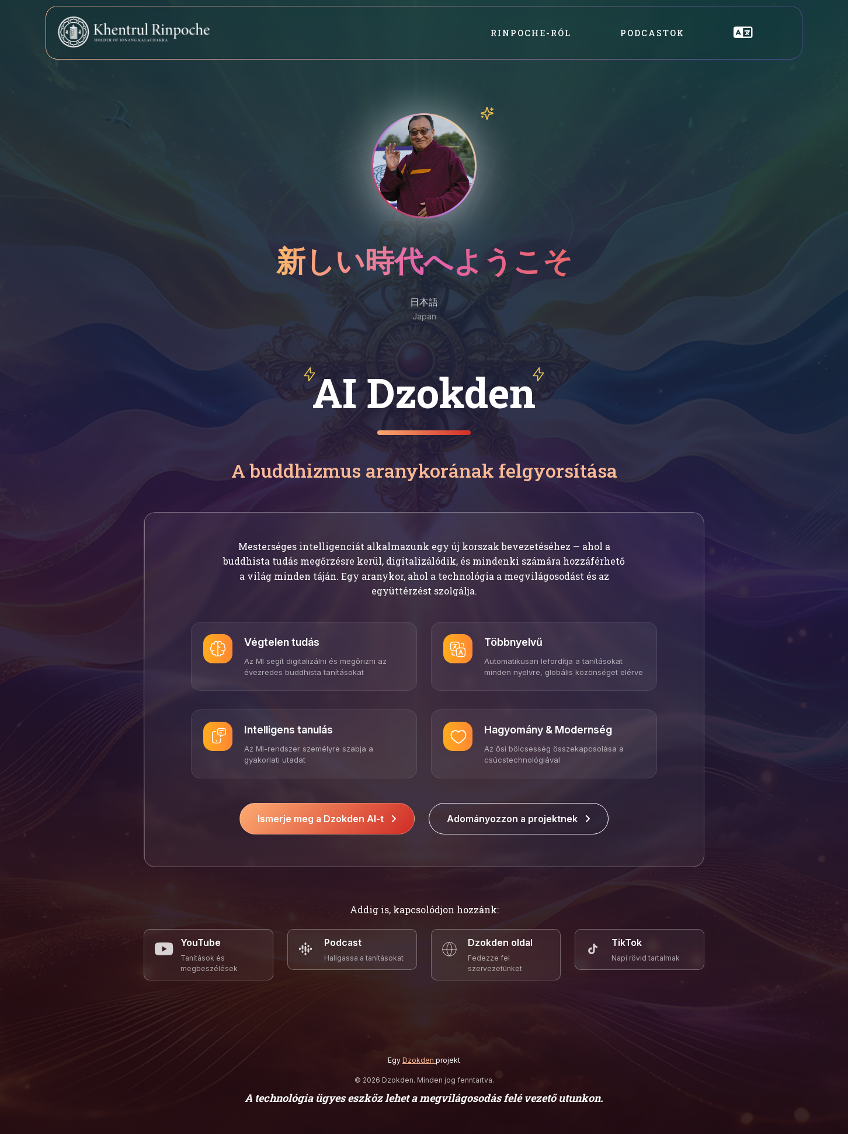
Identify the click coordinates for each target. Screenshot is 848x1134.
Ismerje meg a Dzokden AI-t (327, 819)
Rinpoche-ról (531, 33)
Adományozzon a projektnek (518, 819)
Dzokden (419, 1060)
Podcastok (652, 33)
